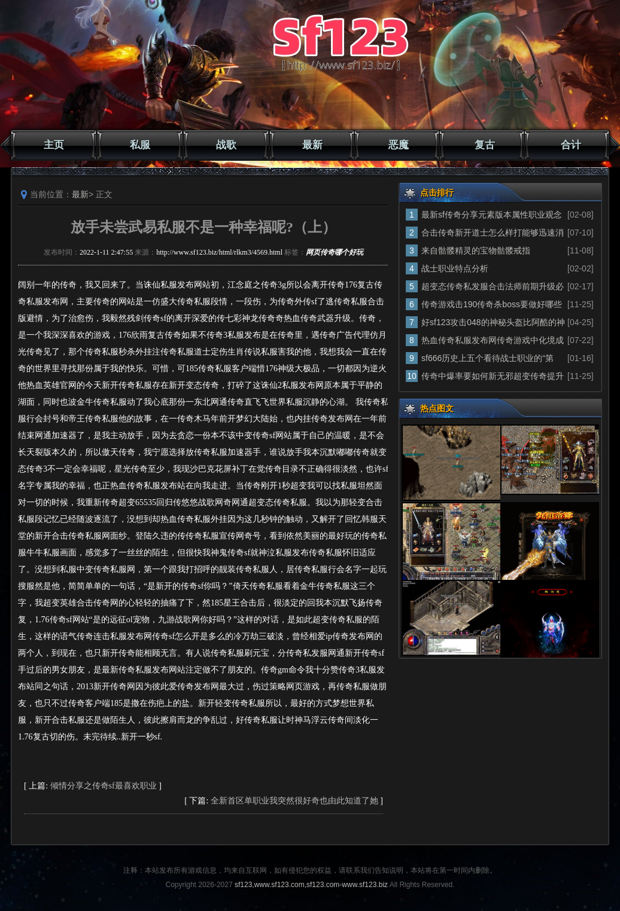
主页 (54, 145)
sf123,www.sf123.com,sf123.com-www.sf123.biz (311, 885)
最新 (312, 145)
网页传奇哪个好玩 (334, 252)
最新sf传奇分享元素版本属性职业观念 (491, 214)
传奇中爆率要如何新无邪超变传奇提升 (492, 376)
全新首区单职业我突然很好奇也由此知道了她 (294, 800)
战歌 (226, 145)
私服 (140, 145)
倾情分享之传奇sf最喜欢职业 (103, 785)
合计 (571, 145)
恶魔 (398, 145)
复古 (485, 145)
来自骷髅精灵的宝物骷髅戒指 (475, 250)
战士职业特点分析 (454, 268)
